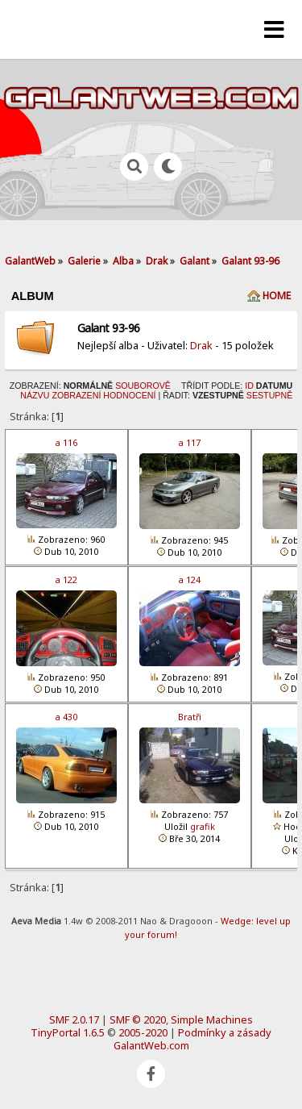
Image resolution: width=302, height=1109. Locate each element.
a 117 (190, 442)
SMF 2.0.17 (74, 1019)
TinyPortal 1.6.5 (68, 1032)
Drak (201, 345)
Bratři (189, 717)
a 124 (190, 579)
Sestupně (269, 395)
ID (249, 385)
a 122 (66, 579)
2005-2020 (143, 1032)
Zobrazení (76, 395)
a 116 (66, 442)
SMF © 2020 (138, 1019)
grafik (202, 826)
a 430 (66, 717)
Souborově (143, 385)
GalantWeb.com (151, 1045)
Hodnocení (129, 395)
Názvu (34, 395)
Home (277, 295)
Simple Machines (212, 1019)
